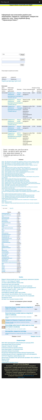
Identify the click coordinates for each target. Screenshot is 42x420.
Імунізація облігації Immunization (10, 351)
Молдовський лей (5, 237)
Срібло (3, 268)
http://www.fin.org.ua (28, 375)
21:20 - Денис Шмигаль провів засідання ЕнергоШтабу (13, 175)
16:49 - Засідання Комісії (7, 201)
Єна (2, 229)
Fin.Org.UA (5, 2)
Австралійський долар (6, 214)
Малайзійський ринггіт (6, 234)
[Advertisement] (24, 37)
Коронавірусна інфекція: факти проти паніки (13, 292)
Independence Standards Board (10, 362)
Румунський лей (5, 259)
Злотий (3, 266)
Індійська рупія (5, 225)
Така (3, 216)
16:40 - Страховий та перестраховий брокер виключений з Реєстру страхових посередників (20, 203)
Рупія (3, 226)
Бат (2, 248)
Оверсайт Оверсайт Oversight (10, 346)
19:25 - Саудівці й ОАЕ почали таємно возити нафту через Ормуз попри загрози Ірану (19, 182)
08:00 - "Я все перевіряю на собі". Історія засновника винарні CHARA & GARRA (18, 171)
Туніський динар (5, 251)
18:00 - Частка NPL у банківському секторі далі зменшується (14, 185)
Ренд (3, 245)
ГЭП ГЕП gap (5, 360)
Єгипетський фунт (5, 252)
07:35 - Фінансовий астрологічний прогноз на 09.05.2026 (13, 173)
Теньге (3, 230)
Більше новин (4, 205)
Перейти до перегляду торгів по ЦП (11, 81)
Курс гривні (5, 208)
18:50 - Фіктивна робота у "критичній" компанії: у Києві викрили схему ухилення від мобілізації (21, 183)
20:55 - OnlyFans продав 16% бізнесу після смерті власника (14, 178)
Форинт (3, 223)
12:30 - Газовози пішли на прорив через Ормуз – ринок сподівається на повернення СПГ (20, 168)
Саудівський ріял (5, 241)
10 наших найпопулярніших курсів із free (12, 282)
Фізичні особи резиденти (20, 94)
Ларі (2, 264)
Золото (3, 267)
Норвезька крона (5, 239)
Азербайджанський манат (7, 258)
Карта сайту (21, 377)
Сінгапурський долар (6, 242)
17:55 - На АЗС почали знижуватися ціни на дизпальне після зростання (16, 189)
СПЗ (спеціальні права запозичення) (9, 262)
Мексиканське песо (6, 235)
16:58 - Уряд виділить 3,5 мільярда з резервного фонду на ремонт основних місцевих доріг (20, 162)
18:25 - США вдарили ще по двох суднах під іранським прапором (15, 184)
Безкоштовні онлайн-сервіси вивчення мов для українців (17, 286)
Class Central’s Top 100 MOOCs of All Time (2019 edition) (16, 294)
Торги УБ (11, 208)
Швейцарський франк (6, 247)
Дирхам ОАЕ (4, 250)
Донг (3, 243)
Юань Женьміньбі (5, 218)
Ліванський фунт (5, 233)
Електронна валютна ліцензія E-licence (12, 347)
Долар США (4, 255)
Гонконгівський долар (6, 222)
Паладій (3, 271)
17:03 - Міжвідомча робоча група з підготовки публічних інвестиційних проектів (18, 196)
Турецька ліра (4, 260)
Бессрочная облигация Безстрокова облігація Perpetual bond (18, 352)
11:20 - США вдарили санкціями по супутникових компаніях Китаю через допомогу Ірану (20, 169)
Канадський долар (5, 217)
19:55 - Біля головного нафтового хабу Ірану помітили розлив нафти (16, 181)
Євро (3, 263)
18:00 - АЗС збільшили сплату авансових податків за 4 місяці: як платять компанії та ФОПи (20, 161)
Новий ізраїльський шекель (7, 227)
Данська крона (5, 221)
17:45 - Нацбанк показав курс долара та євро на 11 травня (14, 193)
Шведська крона (5, 246)
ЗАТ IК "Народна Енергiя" (19, 108)
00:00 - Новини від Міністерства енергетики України (12, 174)
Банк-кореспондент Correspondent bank (12, 349)
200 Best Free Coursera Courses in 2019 (12, 299)
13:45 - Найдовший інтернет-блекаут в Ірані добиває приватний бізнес (16, 167)
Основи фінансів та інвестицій (10, 291)
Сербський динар (5, 256)
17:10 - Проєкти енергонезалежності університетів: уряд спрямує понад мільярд (18, 194)
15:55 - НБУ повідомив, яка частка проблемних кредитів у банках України (17, 163)
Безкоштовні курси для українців (10, 284)
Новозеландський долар (7, 238)
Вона (3, 231)
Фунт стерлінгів (5, 254)
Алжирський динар (5, 213)
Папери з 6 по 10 (35, 336)
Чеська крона (4, 220)
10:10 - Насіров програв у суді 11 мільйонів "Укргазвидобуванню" (15, 170)
